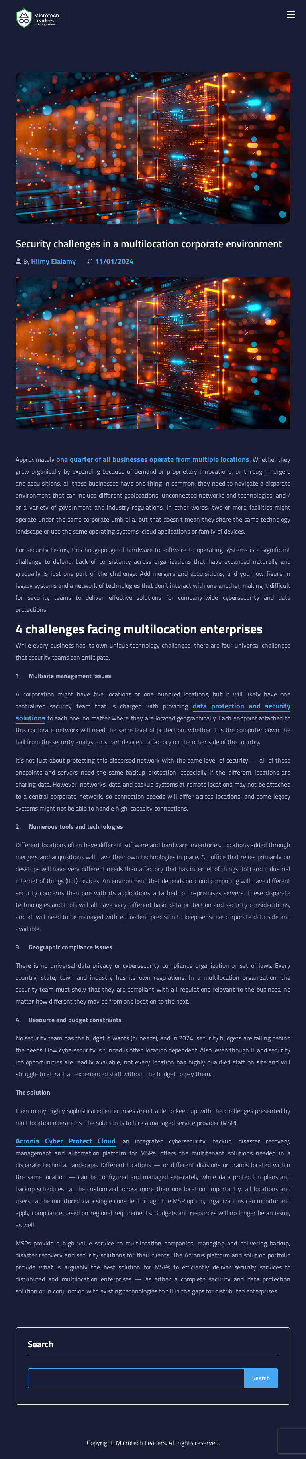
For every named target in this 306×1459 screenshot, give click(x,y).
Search (40, 1344)
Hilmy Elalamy (53, 261)
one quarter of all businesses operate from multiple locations (152, 459)
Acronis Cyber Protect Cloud (66, 1140)
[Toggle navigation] (290, 14)
